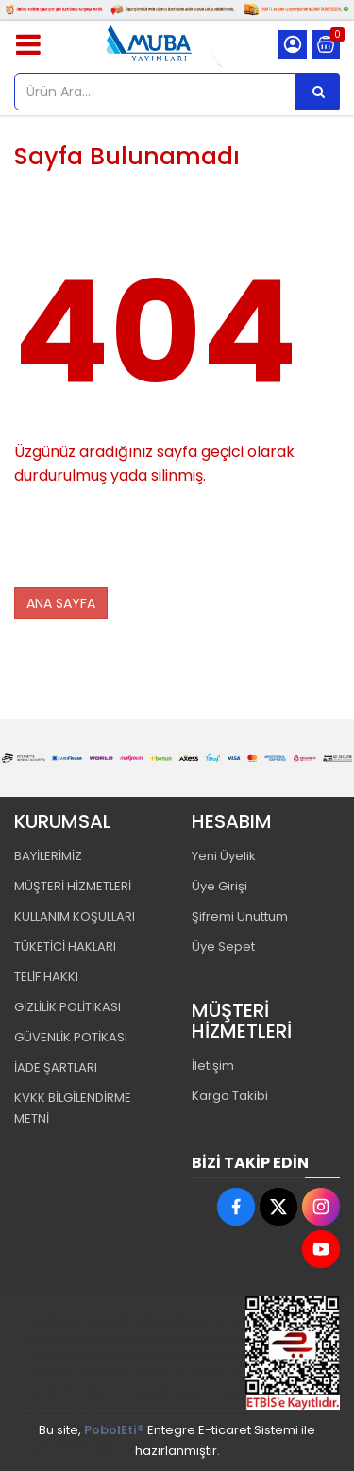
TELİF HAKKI (46, 977)
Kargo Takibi (230, 1096)
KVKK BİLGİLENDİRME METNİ (72, 1108)
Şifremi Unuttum (240, 916)
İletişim (213, 1065)
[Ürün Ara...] (318, 91)
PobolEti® (114, 1430)
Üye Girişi (219, 886)
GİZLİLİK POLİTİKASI (67, 1007)
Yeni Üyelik (224, 856)
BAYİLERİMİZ (48, 856)
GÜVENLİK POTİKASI (70, 1037)
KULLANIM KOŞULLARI (74, 916)
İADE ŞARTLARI (55, 1067)
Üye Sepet (223, 946)
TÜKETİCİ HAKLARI (65, 946)
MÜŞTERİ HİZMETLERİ (72, 886)
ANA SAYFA (60, 603)
